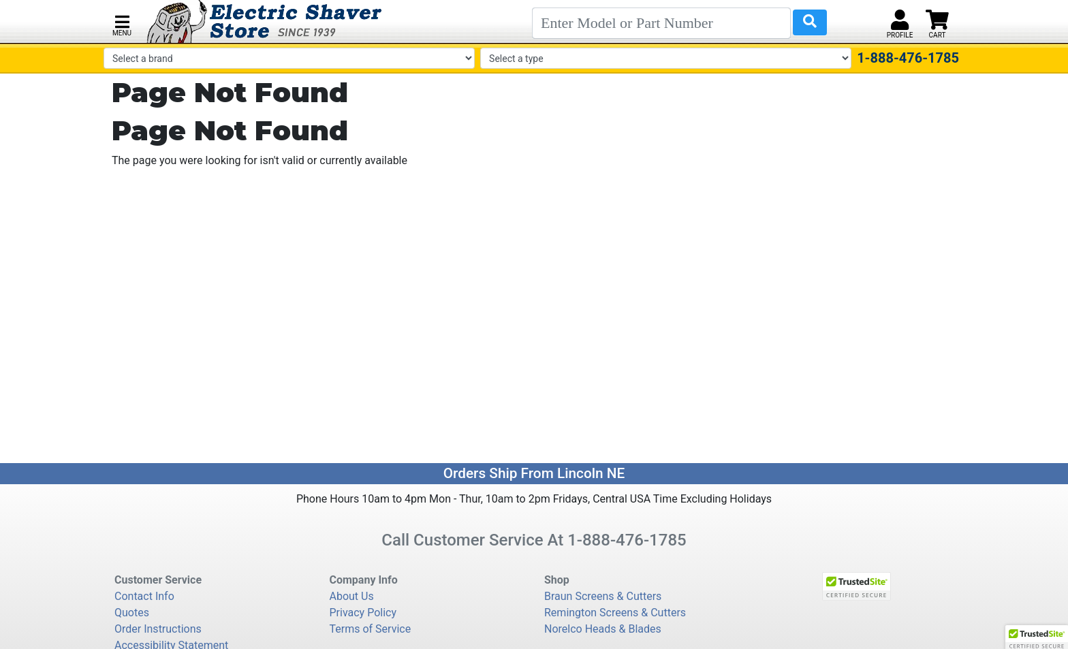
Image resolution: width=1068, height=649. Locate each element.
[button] (122, 24)
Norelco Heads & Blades (602, 628)
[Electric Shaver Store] (264, 21)
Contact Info (144, 596)
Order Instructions (158, 628)
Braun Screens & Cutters (602, 596)
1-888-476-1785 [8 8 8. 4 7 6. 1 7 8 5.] (627, 540)
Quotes (131, 612)
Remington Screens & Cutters (615, 612)
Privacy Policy (363, 612)
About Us (352, 596)
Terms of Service (370, 628)
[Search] (661, 23)
